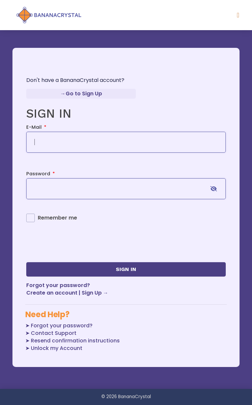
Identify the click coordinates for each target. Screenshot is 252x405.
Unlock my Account (56, 348)
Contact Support (53, 333)
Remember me (57, 218)
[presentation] (76, 241)
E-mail (36, 127)
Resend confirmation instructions (75, 340)
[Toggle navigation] (238, 15)
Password (40, 173)
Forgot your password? (58, 285)
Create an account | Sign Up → (67, 293)
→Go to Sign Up (81, 93)
